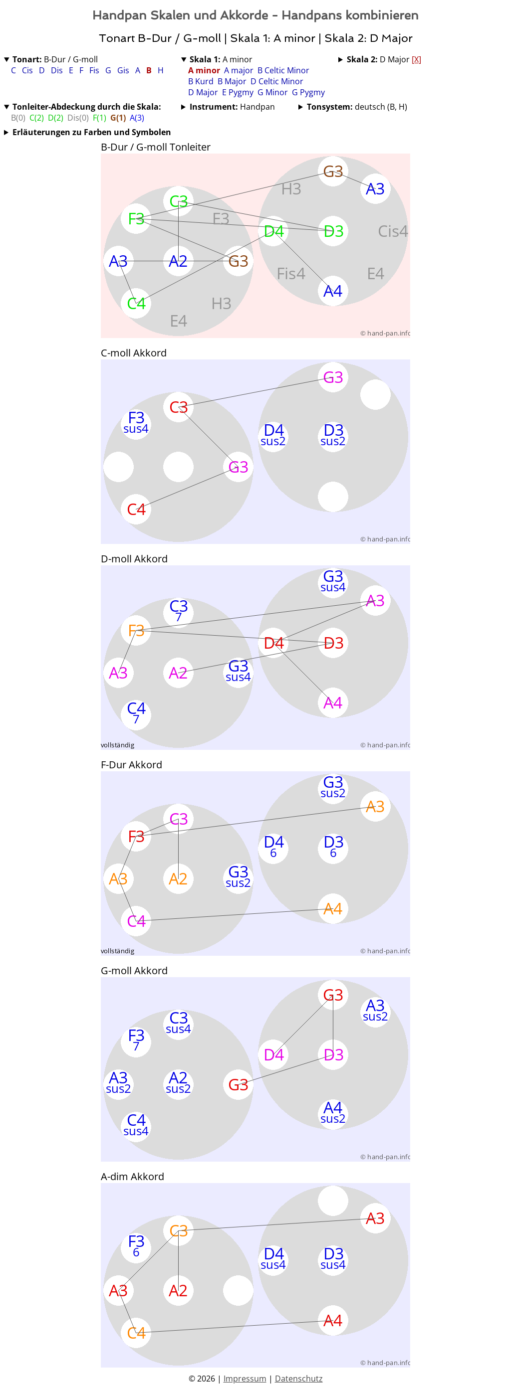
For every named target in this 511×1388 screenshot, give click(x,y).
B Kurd (201, 81)
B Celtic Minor (283, 70)
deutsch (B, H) (357, 106)
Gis (124, 70)
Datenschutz (299, 1378)
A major (239, 70)
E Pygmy (238, 92)
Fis (95, 70)
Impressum (245, 1378)
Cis (28, 70)
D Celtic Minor (277, 81)
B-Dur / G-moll (55, 59)
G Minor (273, 92)
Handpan (232, 106)
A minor (221, 59)
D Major (203, 92)
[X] (416, 59)
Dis (58, 70)
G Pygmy (308, 92)
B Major (232, 81)
